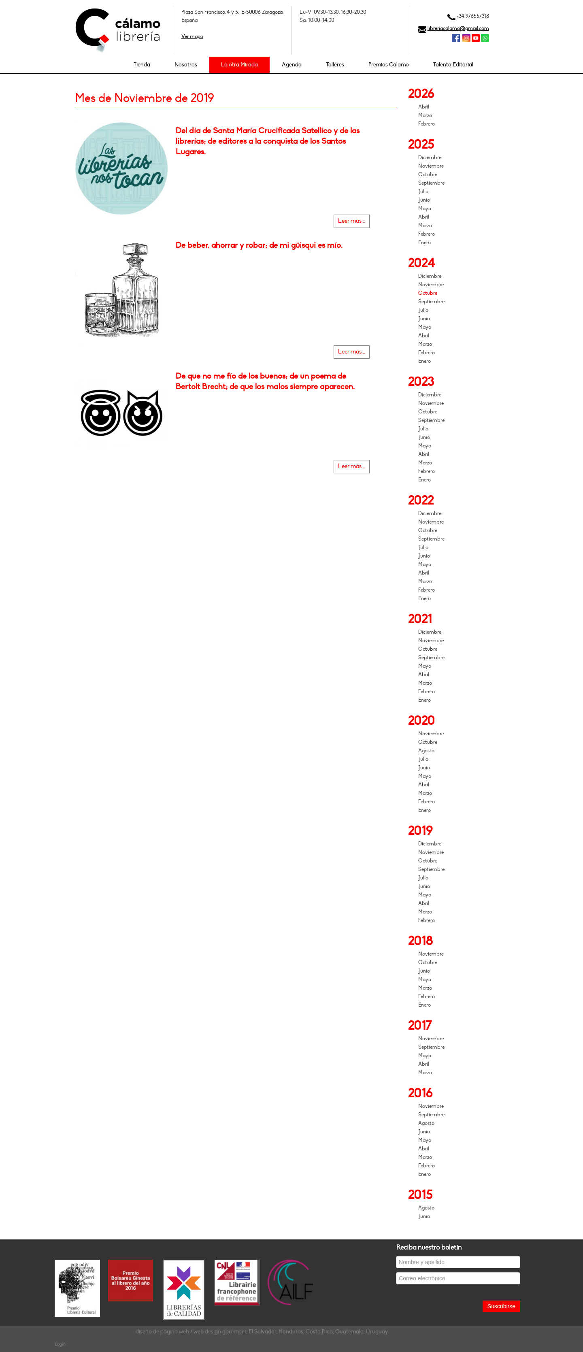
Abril (423, 107)
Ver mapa (192, 36)
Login (60, 1344)
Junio (424, 200)
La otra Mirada (239, 64)
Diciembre (429, 157)
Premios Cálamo (388, 64)
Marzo (425, 115)
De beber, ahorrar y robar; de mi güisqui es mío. (259, 245)
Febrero (426, 124)
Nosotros (185, 64)
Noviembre (431, 166)
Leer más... (351, 220)
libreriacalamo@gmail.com (458, 28)
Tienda (142, 64)
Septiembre (431, 183)
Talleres (335, 64)
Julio (423, 191)
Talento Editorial (453, 64)
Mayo (424, 208)
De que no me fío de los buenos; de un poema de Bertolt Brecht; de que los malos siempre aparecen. (265, 381)
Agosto (426, 750)
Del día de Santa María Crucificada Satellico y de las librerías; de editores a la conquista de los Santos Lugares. (268, 141)
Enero (424, 242)
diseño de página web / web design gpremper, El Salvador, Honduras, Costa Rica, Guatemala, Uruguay (262, 1331)
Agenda (292, 64)
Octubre (427, 174)
